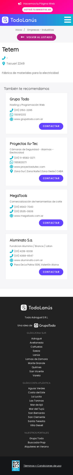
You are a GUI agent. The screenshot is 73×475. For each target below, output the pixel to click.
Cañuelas (36, 346)
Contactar (51, 126)
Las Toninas (36, 400)
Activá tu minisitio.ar (37, 9)
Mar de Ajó (36, 404)
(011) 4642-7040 (21, 206)
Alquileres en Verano (37, 446)
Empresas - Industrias (40, 29)
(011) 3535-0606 (21, 211)
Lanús (36, 355)
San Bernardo (36, 413)
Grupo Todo (36, 438)
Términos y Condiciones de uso (42, 465)
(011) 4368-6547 (21, 256)
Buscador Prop (36, 442)
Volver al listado (36, 37)
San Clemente (36, 417)
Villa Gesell (36, 425)
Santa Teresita (36, 421)
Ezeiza (36, 350)
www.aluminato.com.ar (26, 260)
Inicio (19, 29)
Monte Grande (36, 363)
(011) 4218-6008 (21, 251)
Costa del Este (36, 392)
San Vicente (36, 371)
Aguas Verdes (36, 388)
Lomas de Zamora (37, 359)
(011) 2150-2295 (21, 110)
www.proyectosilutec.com (27, 166)
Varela (36, 375)
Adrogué (36, 338)
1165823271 (18, 162)
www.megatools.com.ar (26, 215)
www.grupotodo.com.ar (26, 119)
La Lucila (36, 396)
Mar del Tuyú (36, 409)
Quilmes (36, 367)
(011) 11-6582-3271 (22, 157)
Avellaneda (36, 342)
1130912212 (18, 114)
